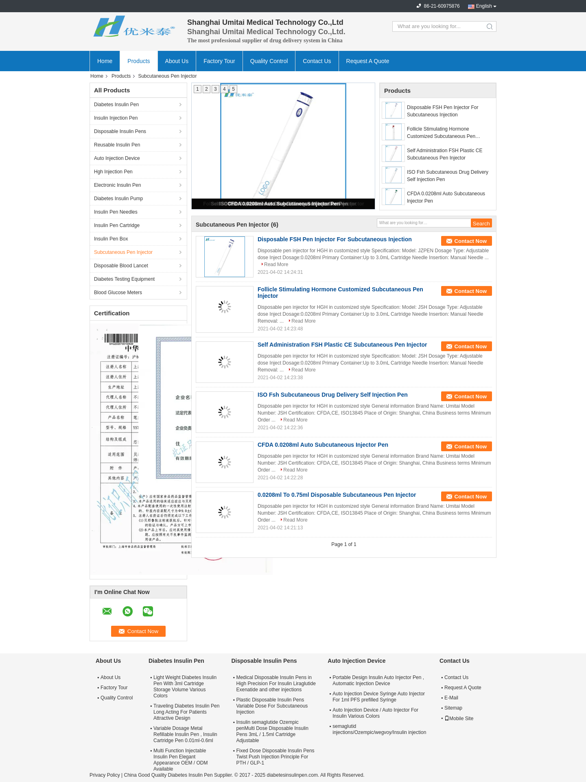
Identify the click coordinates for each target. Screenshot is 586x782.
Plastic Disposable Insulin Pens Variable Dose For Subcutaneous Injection (272, 706)
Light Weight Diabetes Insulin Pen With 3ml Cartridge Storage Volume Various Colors (184, 687)
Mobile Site (458, 718)
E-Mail (451, 698)
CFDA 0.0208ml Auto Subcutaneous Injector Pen (283, 204)
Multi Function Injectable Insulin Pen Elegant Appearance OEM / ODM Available (180, 760)
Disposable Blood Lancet (121, 266)
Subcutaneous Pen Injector (123, 252)
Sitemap (453, 708)
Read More (276, 264)
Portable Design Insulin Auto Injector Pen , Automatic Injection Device (378, 680)
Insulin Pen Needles (116, 212)
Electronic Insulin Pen (117, 185)
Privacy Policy (105, 775)
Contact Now (471, 241)
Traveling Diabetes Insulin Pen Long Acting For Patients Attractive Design (186, 712)
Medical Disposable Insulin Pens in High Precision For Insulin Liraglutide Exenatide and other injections (275, 683)
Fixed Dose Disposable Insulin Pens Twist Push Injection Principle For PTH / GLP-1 (275, 757)
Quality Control (269, 61)
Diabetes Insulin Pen (116, 104)
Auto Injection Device (117, 158)
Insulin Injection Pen (116, 118)
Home (104, 61)
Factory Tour (219, 61)
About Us (177, 61)
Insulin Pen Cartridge (117, 225)
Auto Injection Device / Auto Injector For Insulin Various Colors (375, 713)
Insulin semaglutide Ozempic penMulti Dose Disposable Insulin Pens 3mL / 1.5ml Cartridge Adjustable (272, 731)
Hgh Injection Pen (113, 172)
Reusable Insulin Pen (117, 145)
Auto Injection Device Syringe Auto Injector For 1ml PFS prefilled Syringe (378, 697)
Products (138, 61)
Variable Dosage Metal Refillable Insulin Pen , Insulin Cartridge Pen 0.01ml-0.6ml (185, 734)
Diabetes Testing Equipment (124, 279)
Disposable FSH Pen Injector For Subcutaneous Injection (442, 111)
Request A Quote (367, 61)
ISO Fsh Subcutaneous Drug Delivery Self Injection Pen (447, 175)
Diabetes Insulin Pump (118, 198)
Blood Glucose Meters (118, 292)
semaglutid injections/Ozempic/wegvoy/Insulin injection (379, 729)
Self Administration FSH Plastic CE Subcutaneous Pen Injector (444, 154)
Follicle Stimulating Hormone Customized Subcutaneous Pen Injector (441, 133)
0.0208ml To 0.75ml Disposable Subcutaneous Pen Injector (337, 494)
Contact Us (317, 61)
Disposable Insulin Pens (120, 131)
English (484, 6)
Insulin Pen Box (111, 239)
